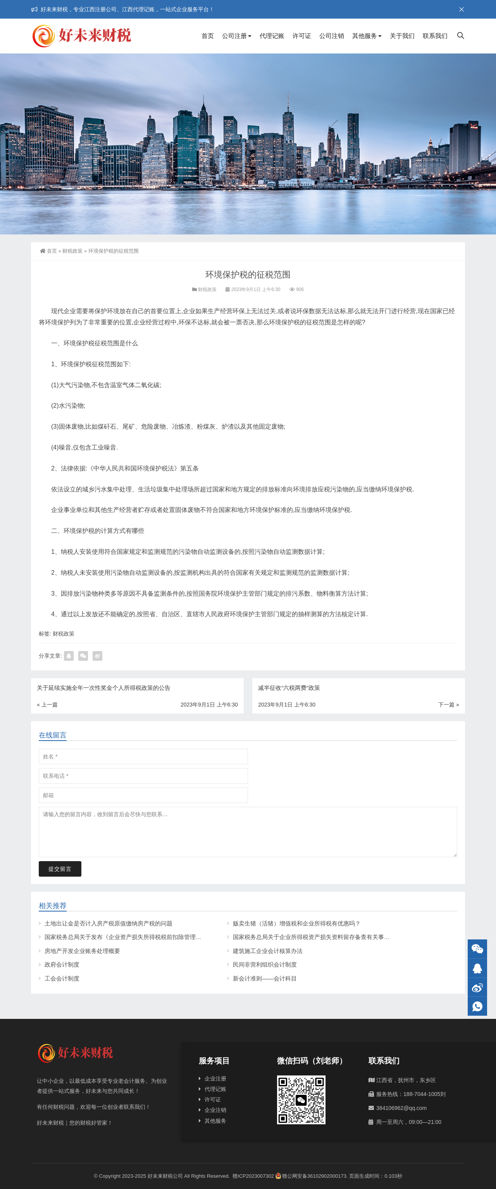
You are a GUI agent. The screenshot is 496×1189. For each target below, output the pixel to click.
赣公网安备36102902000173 (311, 1176)
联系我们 (435, 36)
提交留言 (60, 869)
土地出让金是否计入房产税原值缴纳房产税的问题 (108, 923)
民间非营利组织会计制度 (265, 964)
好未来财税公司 (165, 1176)
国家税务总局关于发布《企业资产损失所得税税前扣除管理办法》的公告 (138, 937)
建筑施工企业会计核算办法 (268, 951)
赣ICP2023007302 (253, 1176)
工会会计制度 (62, 978)
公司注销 (331, 36)
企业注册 (215, 1078)
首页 (208, 36)
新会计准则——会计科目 (265, 978)
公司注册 (234, 36)
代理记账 (272, 36)
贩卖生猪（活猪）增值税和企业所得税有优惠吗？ (297, 923)
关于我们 (402, 36)
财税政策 (72, 251)
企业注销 (215, 1110)
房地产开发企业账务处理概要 (82, 951)
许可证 (302, 36)
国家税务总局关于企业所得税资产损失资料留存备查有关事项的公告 (320, 937)
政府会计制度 (62, 964)
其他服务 (364, 36)
